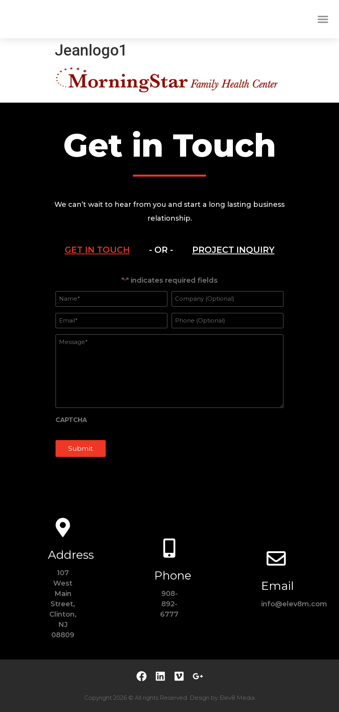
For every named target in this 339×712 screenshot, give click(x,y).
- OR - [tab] (161, 250)
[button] (322, 19)
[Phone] (169, 548)
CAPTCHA (71, 420)
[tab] (97, 250)
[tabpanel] (169, 371)
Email (277, 586)
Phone (173, 575)
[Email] (276, 558)
